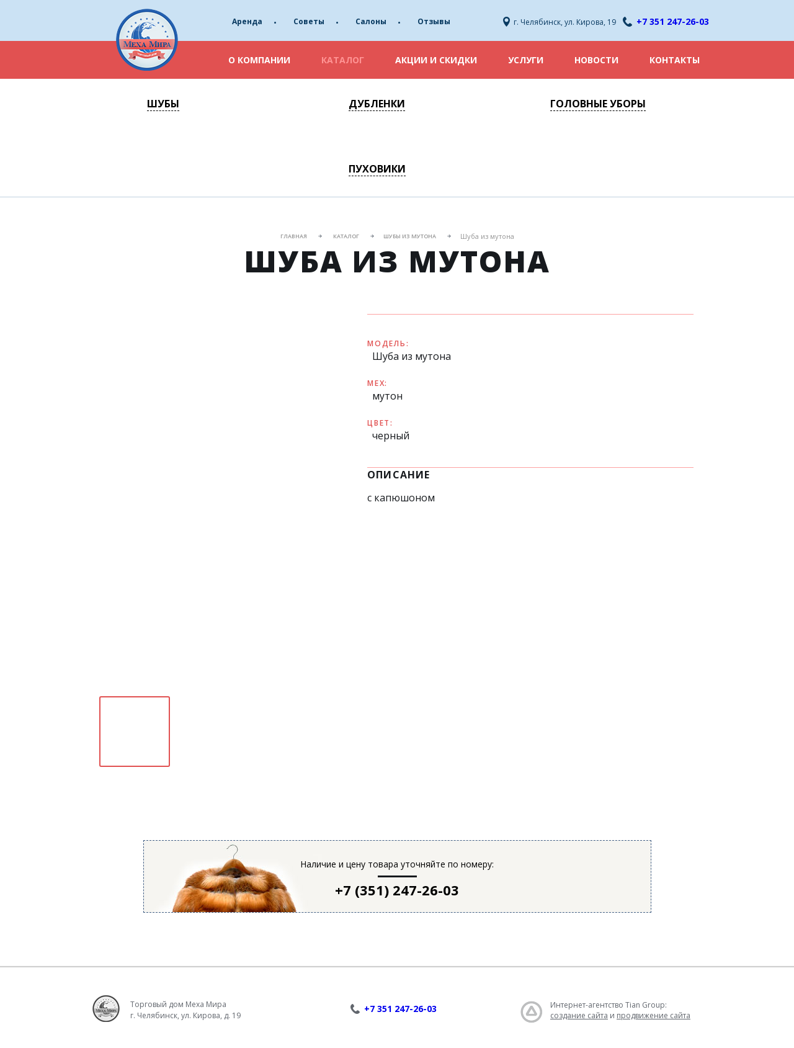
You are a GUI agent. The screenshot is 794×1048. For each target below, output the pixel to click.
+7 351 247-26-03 (672, 21)
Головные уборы (598, 103)
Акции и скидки (436, 60)
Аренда (247, 21)
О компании (259, 60)
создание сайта (579, 1015)
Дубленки (377, 103)
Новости (596, 60)
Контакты (674, 60)
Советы (308, 21)
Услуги (525, 60)
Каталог (342, 60)
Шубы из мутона (409, 236)
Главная (293, 236)
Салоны (370, 21)
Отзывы (433, 21)
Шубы (163, 103)
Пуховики (377, 169)
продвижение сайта (653, 1015)
